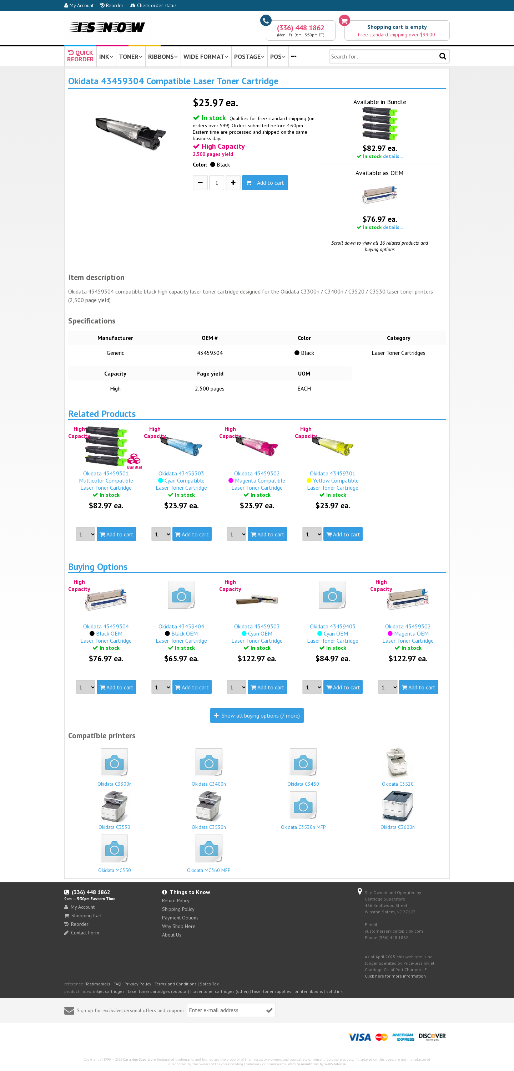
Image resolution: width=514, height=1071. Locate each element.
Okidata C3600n (398, 810)
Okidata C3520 (398, 767)
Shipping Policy (178, 909)
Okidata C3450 (303, 766)
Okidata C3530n (209, 810)
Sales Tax (209, 983)
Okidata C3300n (114, 766)
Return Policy (176, 900)
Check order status (153, 5)
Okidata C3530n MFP (303, 809)
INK (106, 56)
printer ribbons (308, 991)
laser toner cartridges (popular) (158, 991)
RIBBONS (163, 56)
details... (393, 156)
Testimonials (97, 983)
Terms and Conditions (176, 983)
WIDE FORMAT (206, 56)
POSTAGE (249, 56)
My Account (79, 5)
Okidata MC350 (114, 852)
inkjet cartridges (109, 991)
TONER (131, 56)
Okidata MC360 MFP (209, 852)
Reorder (112, 5)
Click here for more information (395, 976)
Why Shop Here (179, 926)
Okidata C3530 (114, 810)
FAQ (117, 983)
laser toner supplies (271, 991)
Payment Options (180, 917)
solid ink (334, 991)
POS (278, 56)
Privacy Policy (138, 983)
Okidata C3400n (209, 766)
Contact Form (81, 932)
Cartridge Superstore (139, 1059)
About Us (171, 935)
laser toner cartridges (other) (220, 991)
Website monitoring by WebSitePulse (317, 1064)
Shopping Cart (83, 915)
